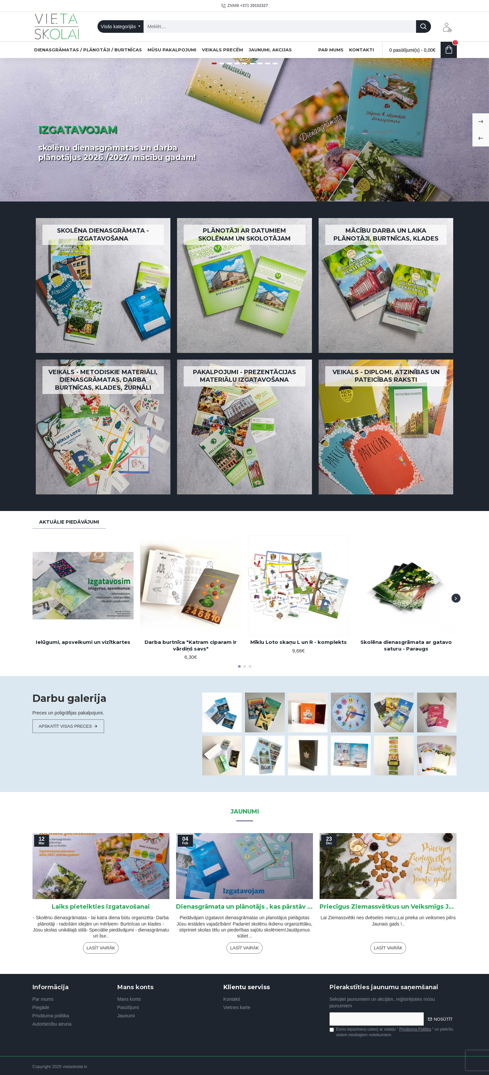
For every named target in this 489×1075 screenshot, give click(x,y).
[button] (456, 598)
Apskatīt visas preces (65, 726)
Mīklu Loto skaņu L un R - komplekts (298, 642)
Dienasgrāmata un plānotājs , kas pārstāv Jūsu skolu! (244, 906)
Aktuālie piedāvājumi (69, 522)
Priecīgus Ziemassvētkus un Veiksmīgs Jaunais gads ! (388, 906)
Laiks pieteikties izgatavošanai (101, 906)
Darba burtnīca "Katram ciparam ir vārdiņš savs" (191, 645)
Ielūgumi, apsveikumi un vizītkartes (83, 642)
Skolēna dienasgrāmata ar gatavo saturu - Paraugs (406, 645)
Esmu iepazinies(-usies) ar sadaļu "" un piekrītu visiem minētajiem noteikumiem (391, 1032)
